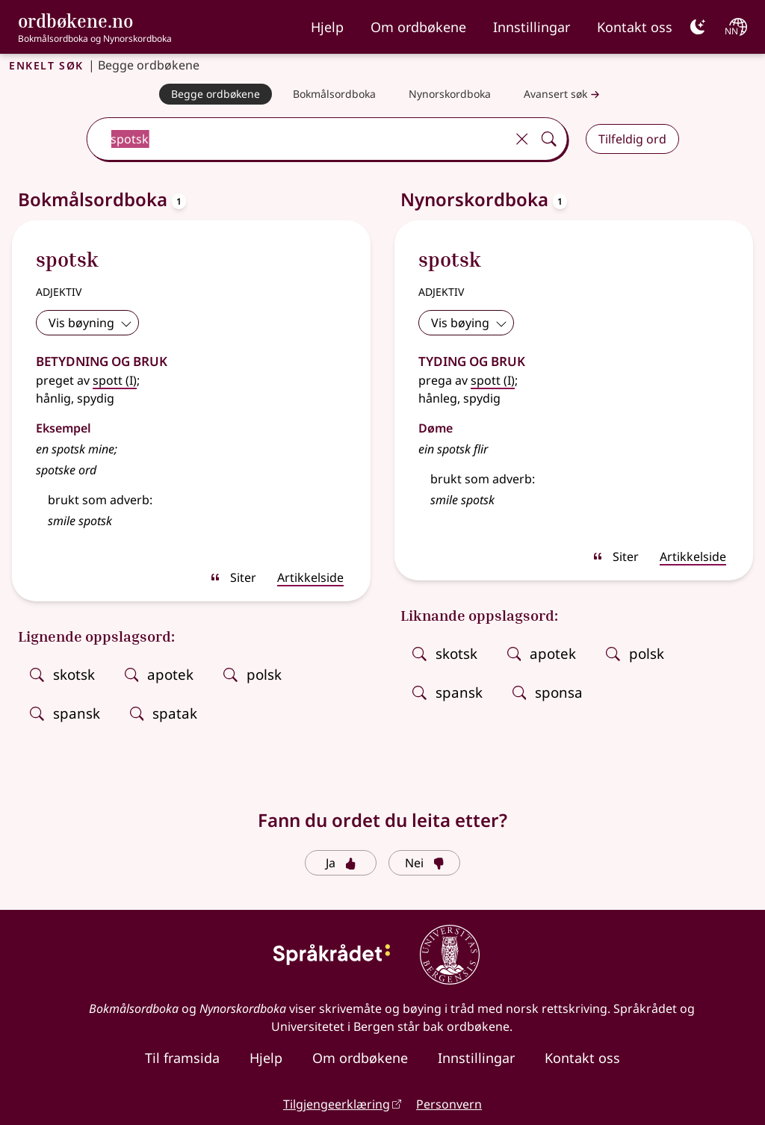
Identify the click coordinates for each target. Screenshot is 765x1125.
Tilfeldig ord (632, 139)
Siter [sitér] (232, 577)
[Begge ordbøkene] (215, 94)
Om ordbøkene (418, 27)
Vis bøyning (90, 322)
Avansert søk (563, 94)
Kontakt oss (634, 27)
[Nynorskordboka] (450, 94)
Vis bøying (469, 322)
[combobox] (298, 139)
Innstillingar (531, 27)
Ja (341, 863)
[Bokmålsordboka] (334, 94)
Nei (425, 863)
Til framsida (182, 1058)
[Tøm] (522, 138)
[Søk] (549, 138)
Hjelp (327, 27)
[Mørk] (697, 26)
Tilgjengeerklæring (336, 1104)
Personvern (449, 1104)
